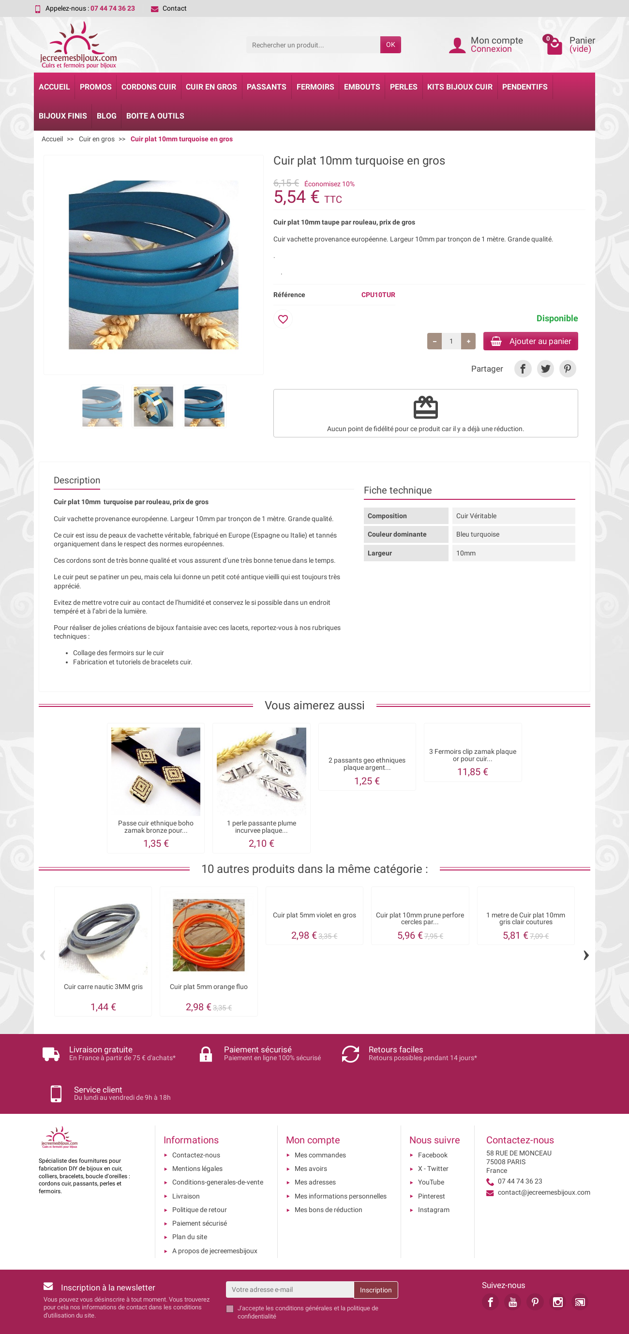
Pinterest (431, 1164)
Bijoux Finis (63, 115)
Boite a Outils (155, 115)
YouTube (431, 1150)
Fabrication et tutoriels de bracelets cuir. (133, 663)
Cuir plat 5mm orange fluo (209, 988)
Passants (266, 86)
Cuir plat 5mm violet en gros (314, 917)
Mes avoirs (311, 1136)
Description (77, 481)
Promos (96, 86)
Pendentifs (525, 86)
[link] (522, 369)
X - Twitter (433, 1136)
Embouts (362, 86)
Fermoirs (315, 86)
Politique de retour (199, 1178)
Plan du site (189, 1205)
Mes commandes (320, 1123)
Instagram (433, 1178)
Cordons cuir (148, 86)
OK (390, 44)
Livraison (186, 1164)
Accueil (54, 86)
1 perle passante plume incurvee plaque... (261, 828)
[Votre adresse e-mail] (290, 1257)
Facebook (433, 1123)
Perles (404, 86)
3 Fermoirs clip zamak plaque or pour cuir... (472, 756)
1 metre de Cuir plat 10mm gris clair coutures (525, 920)
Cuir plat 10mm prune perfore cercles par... (420, 920)
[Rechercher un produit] (313, 44)
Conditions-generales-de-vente (217, 1150)
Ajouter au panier (526, 341)
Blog (107, 115)
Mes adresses (315, 1150)
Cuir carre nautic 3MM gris (103, 988)
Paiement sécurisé (199, 1191)
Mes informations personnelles (341, 1164)
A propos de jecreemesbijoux (214, 1219)
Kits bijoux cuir (460, 86)
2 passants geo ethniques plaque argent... (367, 765)
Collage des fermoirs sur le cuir (118, 654)
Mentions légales (197, 1136)
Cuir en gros (211, 86)
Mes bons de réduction (328, 1178)
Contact (169, 8)
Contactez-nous (196, 1123)
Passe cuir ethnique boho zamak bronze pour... (156, 828)
